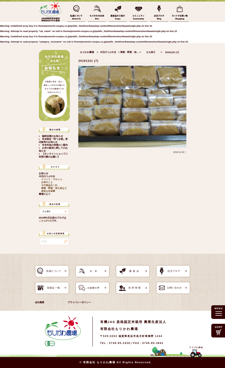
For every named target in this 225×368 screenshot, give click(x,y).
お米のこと (47, 182)
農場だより (44, 194)
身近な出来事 (48, 191)
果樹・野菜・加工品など (54, 188)
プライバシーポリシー (79, 302)
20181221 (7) (88, 60)
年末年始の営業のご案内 (55, 145)
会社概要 (39, 302)
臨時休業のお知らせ (52, 136)
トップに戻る (196, 347)
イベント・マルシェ (51, 179)
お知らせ (43, 173)
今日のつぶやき (47, 176)
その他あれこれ (49, 185)
